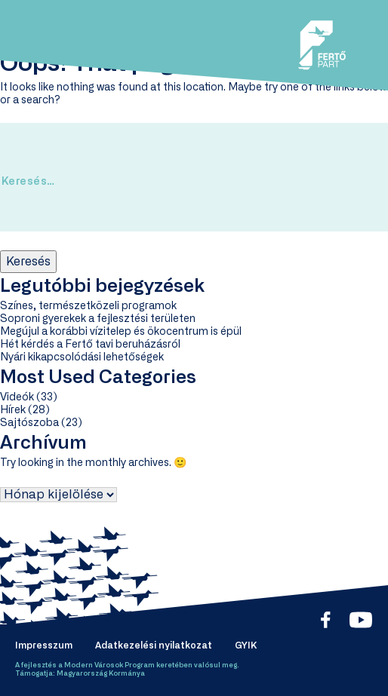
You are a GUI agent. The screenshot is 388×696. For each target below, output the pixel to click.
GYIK (246, 645)
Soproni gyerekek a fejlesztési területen (98, 319)
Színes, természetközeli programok (88, 306)
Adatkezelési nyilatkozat (153, 645)
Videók (17, 397)
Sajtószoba (29, 423)
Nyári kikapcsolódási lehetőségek (82, 357)
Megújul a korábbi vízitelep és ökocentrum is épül (121, 332)
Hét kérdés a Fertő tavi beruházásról (90, 344)
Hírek (13, 410)
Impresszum (43, 645)
